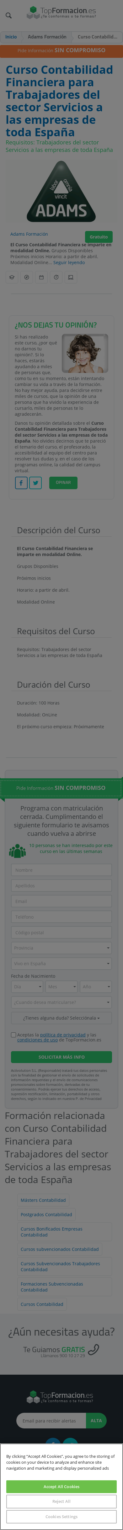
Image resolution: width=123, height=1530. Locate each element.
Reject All (61, 1501)
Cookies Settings (61, 1516)
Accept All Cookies (61, 1486)
